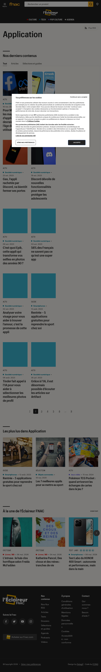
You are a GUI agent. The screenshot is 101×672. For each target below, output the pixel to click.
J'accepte (76, 142)
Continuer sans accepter (78, 97)
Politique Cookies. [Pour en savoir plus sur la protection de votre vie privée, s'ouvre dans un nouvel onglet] (33, 121)
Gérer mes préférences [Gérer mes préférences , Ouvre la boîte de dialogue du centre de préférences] (26, 142)
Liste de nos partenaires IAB (26, 135)
